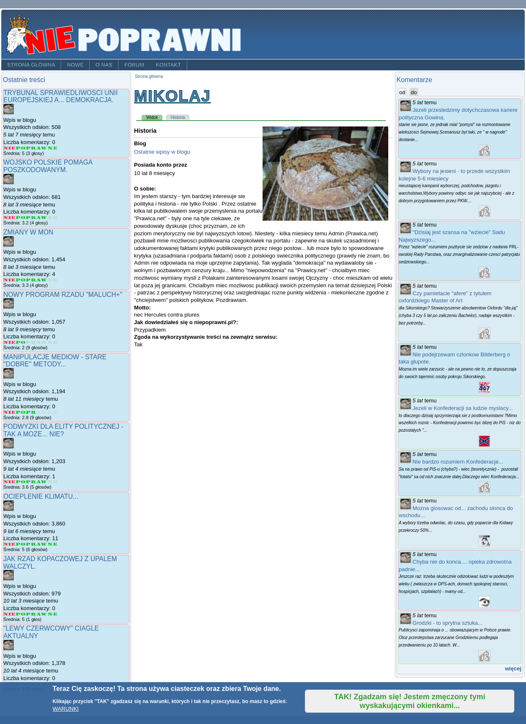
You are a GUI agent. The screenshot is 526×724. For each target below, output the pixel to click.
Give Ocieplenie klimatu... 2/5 (21, 544)
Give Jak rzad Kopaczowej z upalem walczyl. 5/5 (52, 614)
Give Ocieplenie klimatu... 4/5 (42, 544)
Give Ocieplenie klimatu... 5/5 (52, 544)
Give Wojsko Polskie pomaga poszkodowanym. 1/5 (9, 217)
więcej (513, 668)
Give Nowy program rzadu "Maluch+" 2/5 (21, 342)
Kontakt (168, 65)
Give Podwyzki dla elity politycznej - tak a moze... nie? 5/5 (52, 482)
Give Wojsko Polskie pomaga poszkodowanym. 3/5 (31, 217)
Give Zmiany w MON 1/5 (9, 280)
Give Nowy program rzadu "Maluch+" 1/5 (9, 342)
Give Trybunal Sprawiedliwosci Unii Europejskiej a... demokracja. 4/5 (42, 148)
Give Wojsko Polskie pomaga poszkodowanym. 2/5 (21, 217)
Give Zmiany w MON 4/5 (42, 280)
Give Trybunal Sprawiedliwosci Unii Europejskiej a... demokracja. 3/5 (31, 148)
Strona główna (31, 65)
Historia (178, 117)
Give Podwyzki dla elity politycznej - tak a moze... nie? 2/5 (21, 482)
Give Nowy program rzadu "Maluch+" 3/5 (31, 342)
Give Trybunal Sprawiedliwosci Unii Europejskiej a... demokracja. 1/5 (9, 148)
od (403, 92)
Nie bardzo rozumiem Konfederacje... (458, 462)
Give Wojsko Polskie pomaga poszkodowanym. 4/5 (42, 217)
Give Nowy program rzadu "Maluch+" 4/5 (42, 342)
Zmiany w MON (28, 232)
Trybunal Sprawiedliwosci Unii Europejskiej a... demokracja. (60, 96)
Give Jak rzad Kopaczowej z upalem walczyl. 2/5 (21, 614)
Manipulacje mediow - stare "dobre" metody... (54, 360)
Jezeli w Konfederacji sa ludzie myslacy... (463, 408)
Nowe (75, 65)
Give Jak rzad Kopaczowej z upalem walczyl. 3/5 (31, 614)
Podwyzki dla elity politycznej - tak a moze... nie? (63, 430)
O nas (104, 65)
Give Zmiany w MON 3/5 (31, 280)
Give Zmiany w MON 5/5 (52, 280)
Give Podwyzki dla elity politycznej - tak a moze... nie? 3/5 (31, 482)
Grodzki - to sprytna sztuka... (447, 623)
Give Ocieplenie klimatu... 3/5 (31, 544)
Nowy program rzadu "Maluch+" (62, 294)
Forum (134, 65)
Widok (154, 117)
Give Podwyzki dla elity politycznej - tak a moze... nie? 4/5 (42, 482)
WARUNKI (66, 709)
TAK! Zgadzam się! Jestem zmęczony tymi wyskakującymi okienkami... (409, 701)
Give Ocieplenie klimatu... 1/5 (9, 544)
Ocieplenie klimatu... (40, 496)
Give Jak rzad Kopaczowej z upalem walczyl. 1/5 (9, 614)
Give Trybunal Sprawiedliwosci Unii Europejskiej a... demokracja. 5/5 (52, 148)
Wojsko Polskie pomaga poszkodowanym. (47, 166)
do (414, 92)
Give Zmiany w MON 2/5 (21, 280)
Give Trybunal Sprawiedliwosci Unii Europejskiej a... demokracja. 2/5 (21, 148)
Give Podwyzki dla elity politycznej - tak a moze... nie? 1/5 (9, 482)
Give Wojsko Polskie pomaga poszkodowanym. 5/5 (52, 217)
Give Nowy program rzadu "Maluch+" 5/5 (52, 342)
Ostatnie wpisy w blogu (162, 152)
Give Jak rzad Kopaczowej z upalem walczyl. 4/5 (42, 614)
